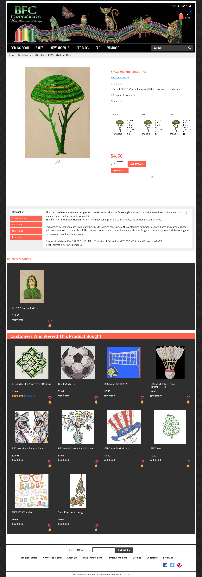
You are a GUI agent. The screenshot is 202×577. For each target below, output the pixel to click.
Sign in (175, 5)
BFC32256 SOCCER (68, 384)
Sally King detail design (71, 512)
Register (187, 5)
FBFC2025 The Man (22, 512)
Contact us (152, 557)
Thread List (117, 101)
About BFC (72, 557)
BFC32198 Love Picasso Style (27, 448)
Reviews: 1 (29, 396)
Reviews (16, 237)
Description (18, 212)
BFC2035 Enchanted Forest (26, 308)
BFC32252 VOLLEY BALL (117, 384)
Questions (17, 231)
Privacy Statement (92, 557)
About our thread (29, 557)
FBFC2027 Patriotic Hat (116, 448)
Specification (19, 218)
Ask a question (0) (120, 77)
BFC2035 (125, 89)
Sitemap (137, 557)
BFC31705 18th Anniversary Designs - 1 (31, 386)
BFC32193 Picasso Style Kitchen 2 (76, 448)
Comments (18, 224)
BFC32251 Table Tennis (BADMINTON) (162, 386)
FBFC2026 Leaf (158, 448)
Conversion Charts (52, 557)
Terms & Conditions (117, 557)
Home (11, 55)
